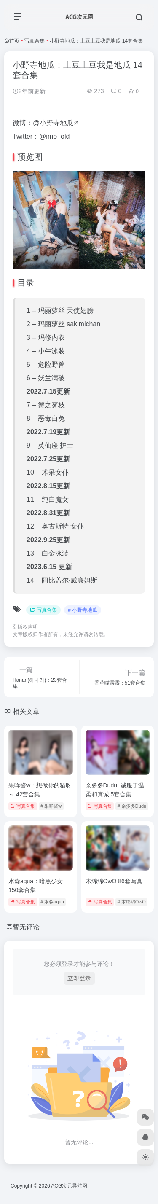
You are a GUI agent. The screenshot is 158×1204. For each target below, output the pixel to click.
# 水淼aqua (52, 901)
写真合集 (34, 41)
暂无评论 (26, 926)
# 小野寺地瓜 (82, 610)
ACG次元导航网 (69, 1186)
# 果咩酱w (51, 806)
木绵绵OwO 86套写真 (114, 881)
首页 (14, 41)
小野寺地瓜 (56, 122)
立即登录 (79, 978)
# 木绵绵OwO (132, 901)
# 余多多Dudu (132, 806)
